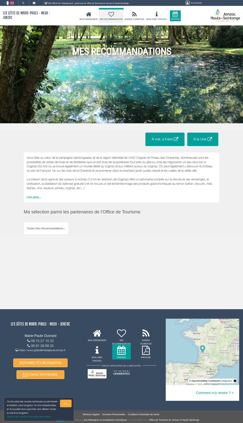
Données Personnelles (113, 414)
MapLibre (227, 381)
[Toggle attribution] (235, 381)
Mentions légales (91, 414)
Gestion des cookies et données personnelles (29, 416)
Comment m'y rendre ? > (215, 393)
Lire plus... (34, 197)
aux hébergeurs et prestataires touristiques (105, 420)
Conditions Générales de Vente (143, 414)
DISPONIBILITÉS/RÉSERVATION (40, 363)
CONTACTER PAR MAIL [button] (40, 375)
